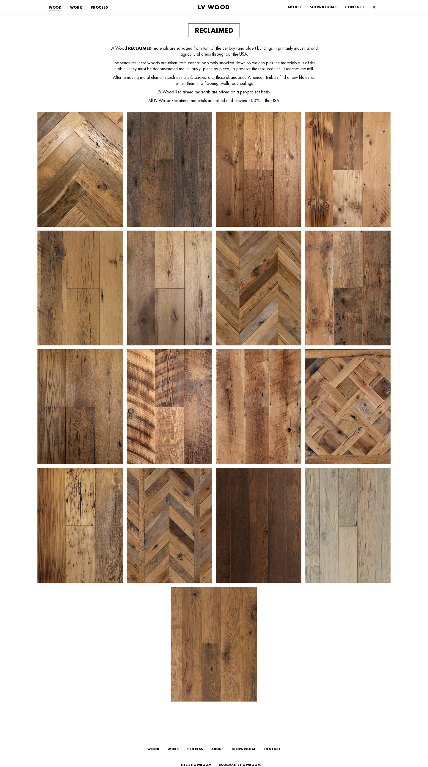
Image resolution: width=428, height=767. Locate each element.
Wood (55, 7)
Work (76, 7)
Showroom (243, 749)
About (294, 7)
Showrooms (323, 7)
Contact (354, 7)
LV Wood (214, 7)
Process (99, 7)
